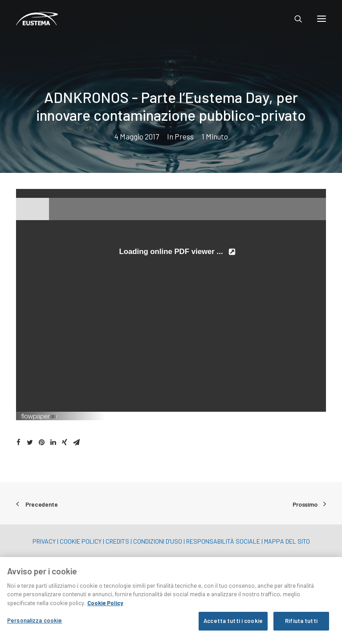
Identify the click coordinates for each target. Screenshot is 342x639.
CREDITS (117, 541)
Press (184, 136)
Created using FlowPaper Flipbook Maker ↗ (279, 415)
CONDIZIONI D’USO (157, 541)
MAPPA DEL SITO (287, 541)
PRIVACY (44, 541)
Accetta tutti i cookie (233, 622)
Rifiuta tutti (301, 622)
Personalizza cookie (34, 621)
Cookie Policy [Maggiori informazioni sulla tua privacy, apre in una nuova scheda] (105, 603)
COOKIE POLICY (81, 541)
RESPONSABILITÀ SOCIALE (223, 541)
